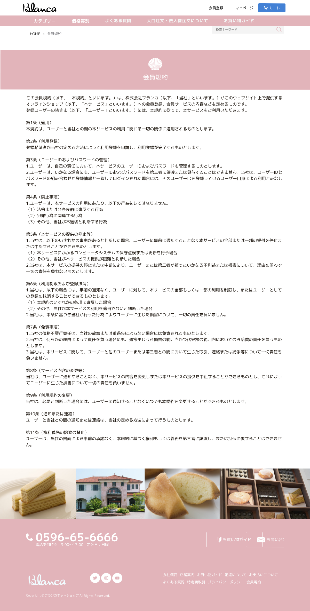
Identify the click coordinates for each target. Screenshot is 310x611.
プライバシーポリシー (226, 582)
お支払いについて (263, 575)
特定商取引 (196, 582)
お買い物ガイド (239, 21)
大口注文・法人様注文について (177, 21)
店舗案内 (187, 574)
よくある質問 (118, 21)
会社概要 (170, 574)
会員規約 (254, 582)
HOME (35, 33)
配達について (236, 574)
